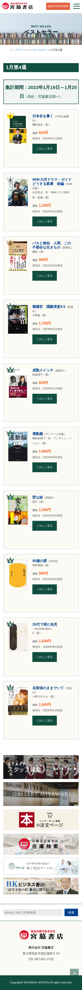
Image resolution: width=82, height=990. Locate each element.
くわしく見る (44, 148)
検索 (71, 912)
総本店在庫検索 (59, 6)
